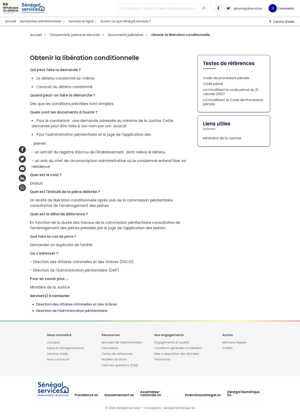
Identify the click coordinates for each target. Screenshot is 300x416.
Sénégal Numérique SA (243, 393)
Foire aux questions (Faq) (120, 365)
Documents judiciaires (125, 34)
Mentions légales (234, 342)
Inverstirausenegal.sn (203, 395)
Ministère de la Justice (222, 138)
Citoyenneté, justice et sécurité (74, 34)
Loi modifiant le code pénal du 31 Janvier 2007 (230, 91)
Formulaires (110, 348)
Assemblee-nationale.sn (150, 393)
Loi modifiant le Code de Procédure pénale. (233, 102)
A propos (53, 342)
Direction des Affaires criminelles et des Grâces (76, 304)
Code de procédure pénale (226, 78)
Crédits (227, 348)
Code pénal (213, 83)
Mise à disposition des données (176, 354)
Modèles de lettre (114, 359)
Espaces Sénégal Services (65, 348)
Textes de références (117, 354)
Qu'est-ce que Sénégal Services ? (125, 21)
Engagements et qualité (171, 342)
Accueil (10, 21)
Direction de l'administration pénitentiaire (71, 310)
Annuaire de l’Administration (122, 342)
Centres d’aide (57, 354)
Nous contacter (58, 359)
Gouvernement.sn (119, 395)
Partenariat (162, 359)
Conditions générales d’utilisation (178, 348)
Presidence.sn (86, 395)
